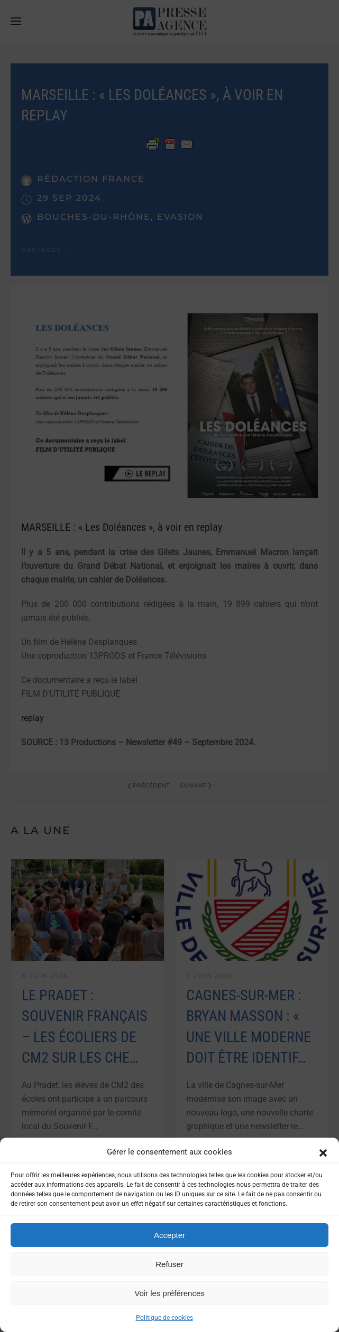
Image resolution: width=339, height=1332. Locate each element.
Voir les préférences (169, 1293)
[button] (323, 1152)
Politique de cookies (164, 1317)
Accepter (169, 1235)
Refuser (169, 1264)
